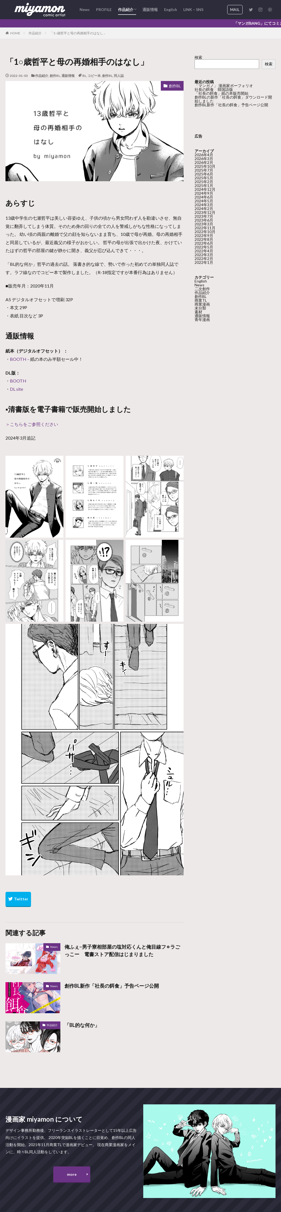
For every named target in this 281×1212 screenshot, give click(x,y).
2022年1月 (204, 262)
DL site (16, 389)
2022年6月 (204, 243)
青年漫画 (202, 319)
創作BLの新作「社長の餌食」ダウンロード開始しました (233, 99)
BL (84, 76)
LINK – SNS (193, 9)
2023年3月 (204, 223)
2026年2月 (204, 162)
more (72, 1174)
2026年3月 (204, 158)
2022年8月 (204, 239)
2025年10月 (205, 166)
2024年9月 (204, 193)
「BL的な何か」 (82, 1025)
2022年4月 (204, 250)
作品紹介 (125, 9)
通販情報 (150, 9)
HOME (15, 33)
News (85, 9)
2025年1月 (204, 185)
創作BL (55, 76)
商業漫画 (202, 303)
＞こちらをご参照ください (31, 424)
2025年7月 (204, 169)
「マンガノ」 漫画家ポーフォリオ (224, 85)
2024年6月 (204, 196)
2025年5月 (204, 177)
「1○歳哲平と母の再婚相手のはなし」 (78, 33)
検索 (198, 57)
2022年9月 (204, 235)
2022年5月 (204, 246)
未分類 (200, 307)
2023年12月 (205, 212)
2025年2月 (204, 181)
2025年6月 (204, 173)
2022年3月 (204, 254)
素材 (198, 311)
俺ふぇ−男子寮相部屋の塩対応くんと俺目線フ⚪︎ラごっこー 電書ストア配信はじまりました (122, 950)
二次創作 (202, 288)
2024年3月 (204, 204)
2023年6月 (204, 219)
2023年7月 (204, 216)
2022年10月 (205, 231)
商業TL (201, 300)
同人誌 (119, 76)
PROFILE (104, 9)
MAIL (235, 9)
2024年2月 (204, 208)
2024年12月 (205, 189)
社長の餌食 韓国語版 (214, 89)
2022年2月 (204, 258)
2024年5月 (204, 200)
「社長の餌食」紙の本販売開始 (221, 93)
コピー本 (94, 76)
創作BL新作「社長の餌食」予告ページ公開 (111, 986)
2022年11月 (205, 227)
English (170, 9)
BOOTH (18, 359)
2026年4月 (204, 154)
